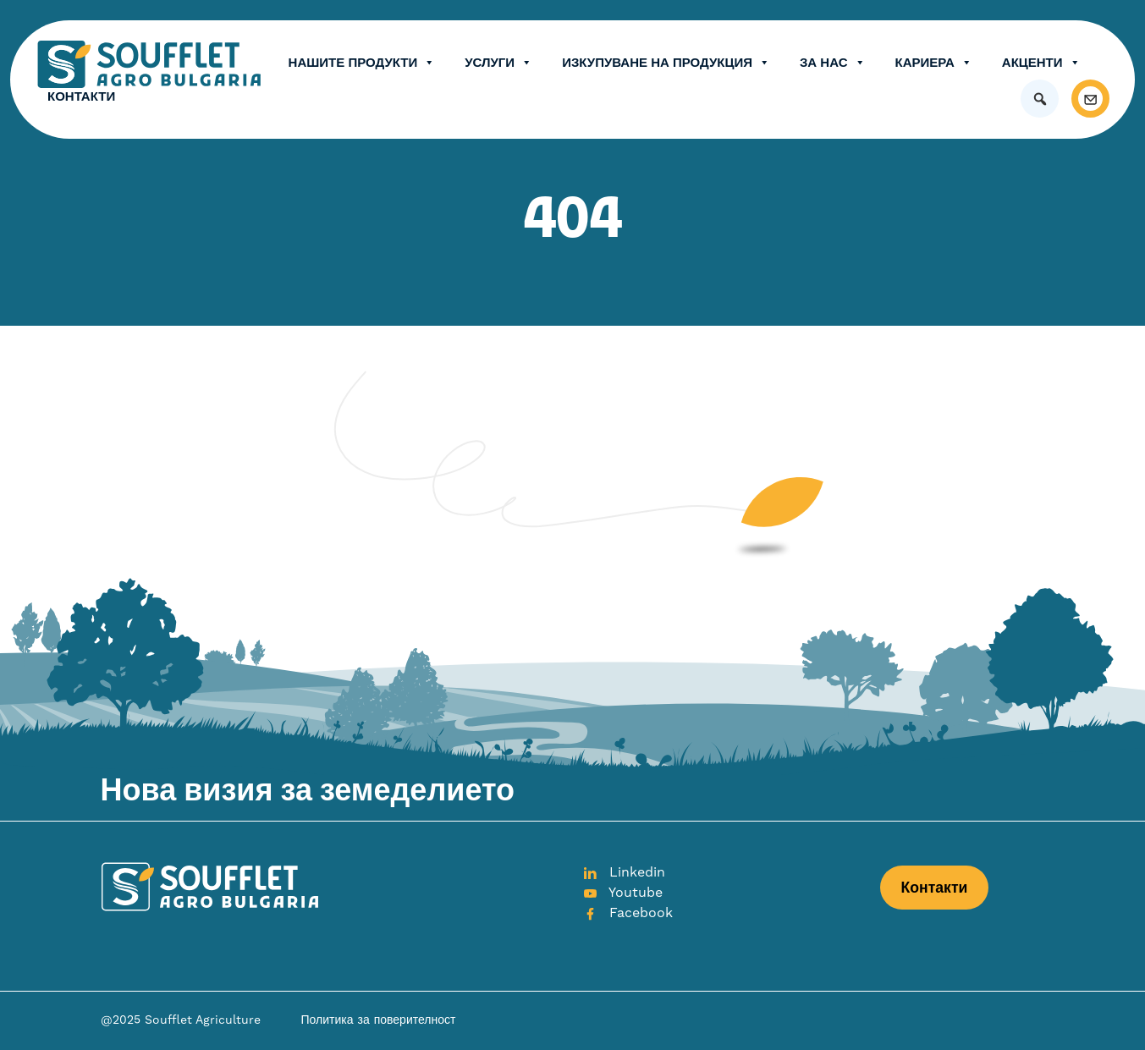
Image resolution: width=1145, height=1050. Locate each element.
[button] (1040, 99)
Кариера (933, 63)
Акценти (1041, 63)
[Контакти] (1090, 99)
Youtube (623, 892)
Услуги (498, 63)
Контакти (81, 96)
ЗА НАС (833, 63)
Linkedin (624, 872)
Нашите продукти (362, 63)
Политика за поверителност (378, 1020)
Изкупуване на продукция (666, 63)
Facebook (628, 912)
